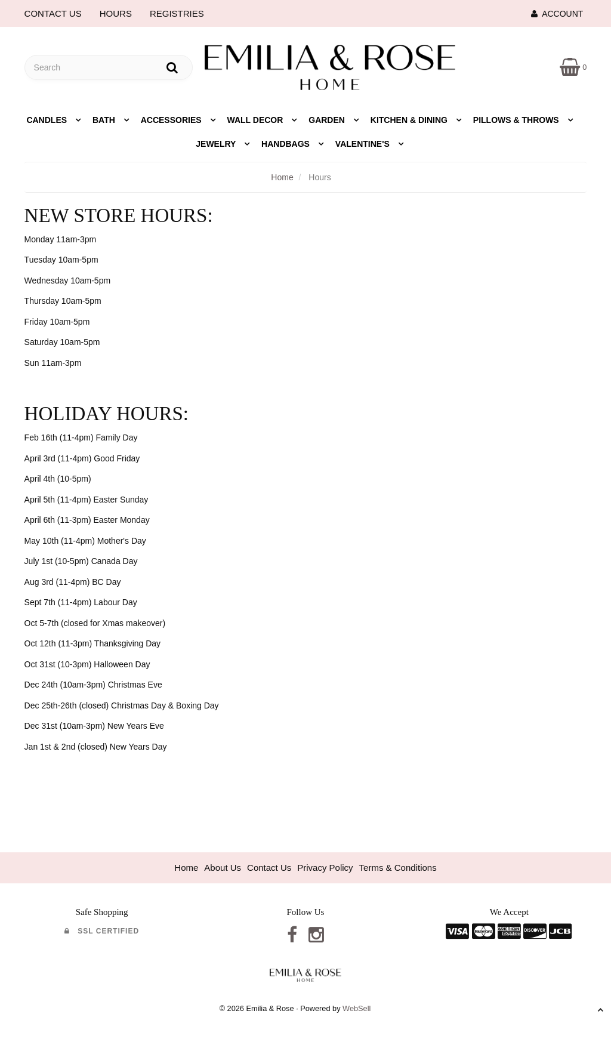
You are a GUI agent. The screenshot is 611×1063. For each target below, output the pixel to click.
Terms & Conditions (398, 867)
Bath (105, 120)
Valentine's (363, 144)
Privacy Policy (325, 867)
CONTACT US (53, 13)
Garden (327, 120)
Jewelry (217, 144)
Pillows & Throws (517, 120)
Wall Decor (256, 120)
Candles (47, 120)
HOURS (116, 13)
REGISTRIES (177, 13)
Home (282, 177)
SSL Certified (101, 931)
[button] (573, 66)
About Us (222, 867)
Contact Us (269, 867)
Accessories (172, 120)
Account (557, 14)
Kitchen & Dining (410, 120)
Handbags (286, 144)
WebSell (356, 1008)
